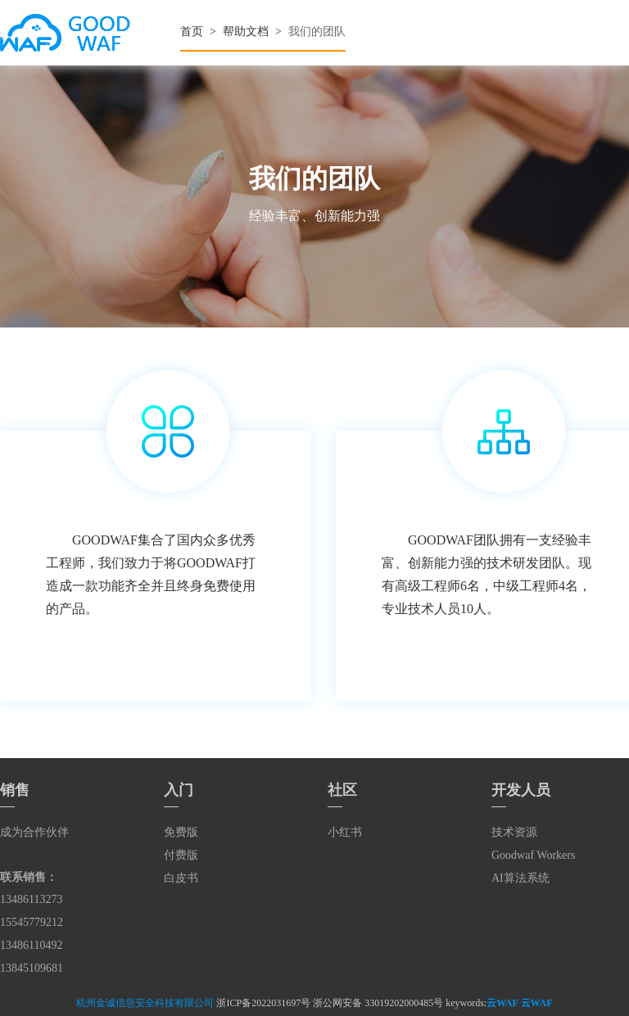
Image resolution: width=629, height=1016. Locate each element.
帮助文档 (246, 31)
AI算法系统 (520, 878)
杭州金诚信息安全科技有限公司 (145, 1003)
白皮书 (181, 878)
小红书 (345, 832)
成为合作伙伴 (34, 832)
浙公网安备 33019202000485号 (378, 1003)
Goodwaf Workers (533, 855)
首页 (191, 31)
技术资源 (514, 832)
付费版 (181, 855)
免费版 (181, 832)
